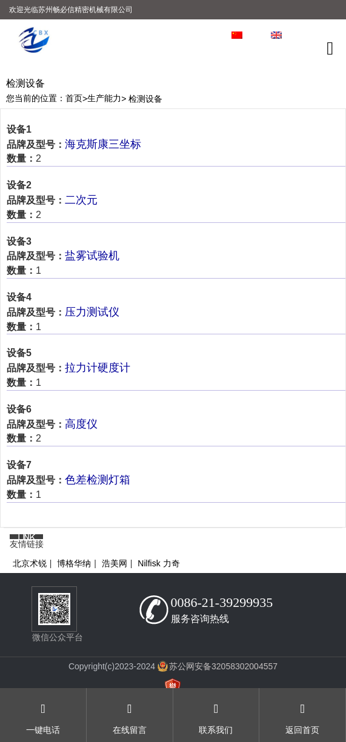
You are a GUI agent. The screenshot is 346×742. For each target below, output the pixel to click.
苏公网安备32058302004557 (223, 666)
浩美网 (114, 563)
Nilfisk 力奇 (158, 563)
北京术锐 (30, 563)
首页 (73, 98)
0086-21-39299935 (222, 602)
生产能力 (104, 98)
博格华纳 (74, 563)
